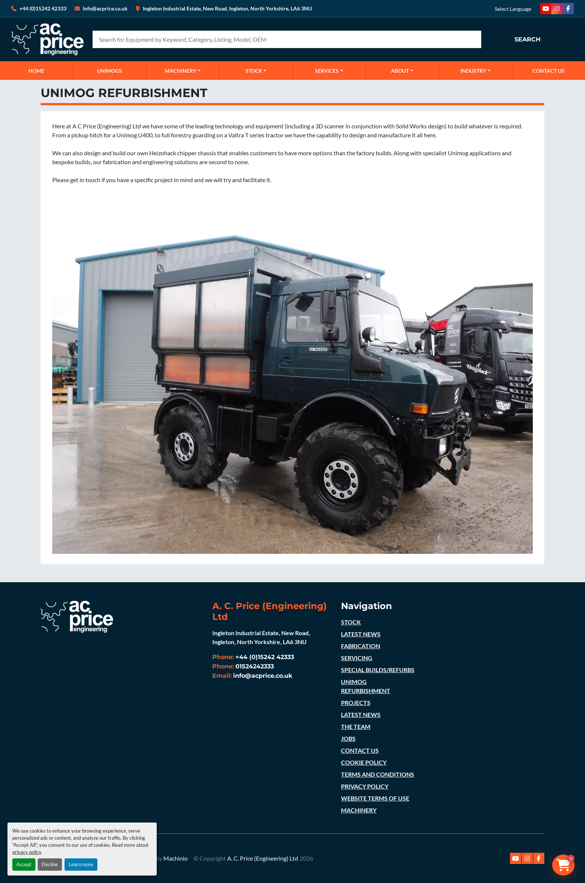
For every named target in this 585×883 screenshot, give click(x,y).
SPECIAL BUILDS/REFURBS (377, 669)
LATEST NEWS (361, 633)
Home (36, 71)
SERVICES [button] (327, 71)
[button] (182, 70)
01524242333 (254, 666)
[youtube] (545, 8)
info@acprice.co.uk (262, 675)
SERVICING (356, 657)
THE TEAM (355, 726)
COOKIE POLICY (364, 762)
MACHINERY (180, 71)
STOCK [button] (253, 71)
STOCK (351, 621)
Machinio (175, 858)
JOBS (348, 738)
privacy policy (26, 852)
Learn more (81, 864)
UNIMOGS (109, 71)
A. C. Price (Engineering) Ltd (262, 858)
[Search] (287, 39)
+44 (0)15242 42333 (42, 8)
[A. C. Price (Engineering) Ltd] (77, 616)
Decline (50, 864)
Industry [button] (473, 71)
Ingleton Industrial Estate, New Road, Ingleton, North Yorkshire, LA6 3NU (227, 8)
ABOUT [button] (400, 71)
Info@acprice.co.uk (105, 8)
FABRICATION (360, 645)
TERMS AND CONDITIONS (377, 774)
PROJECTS (355, 702)
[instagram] (557, 8)
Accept (23, 864)
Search (527, 39)
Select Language (513, 9)
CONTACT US (548, 71)
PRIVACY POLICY (364, 786)
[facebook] (568, 8)
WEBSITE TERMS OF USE (375, 798)
